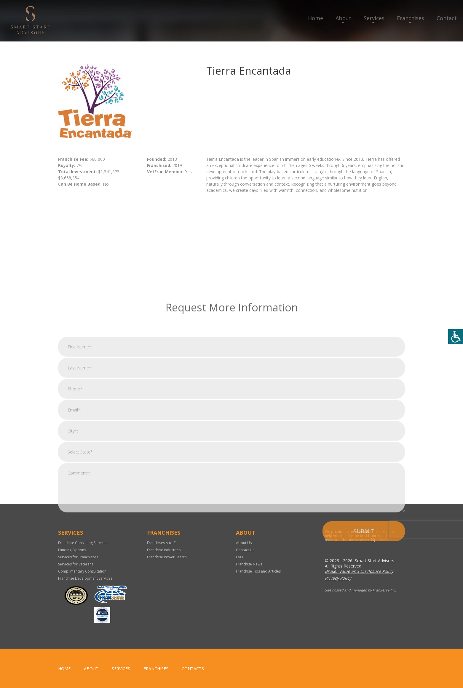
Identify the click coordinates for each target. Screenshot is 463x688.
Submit (364, 595)
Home (315, 18)
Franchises (410, 18)
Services (374, 18)
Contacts (193, 668)
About (343, 18)
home (64, 668)
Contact (447, 18)
